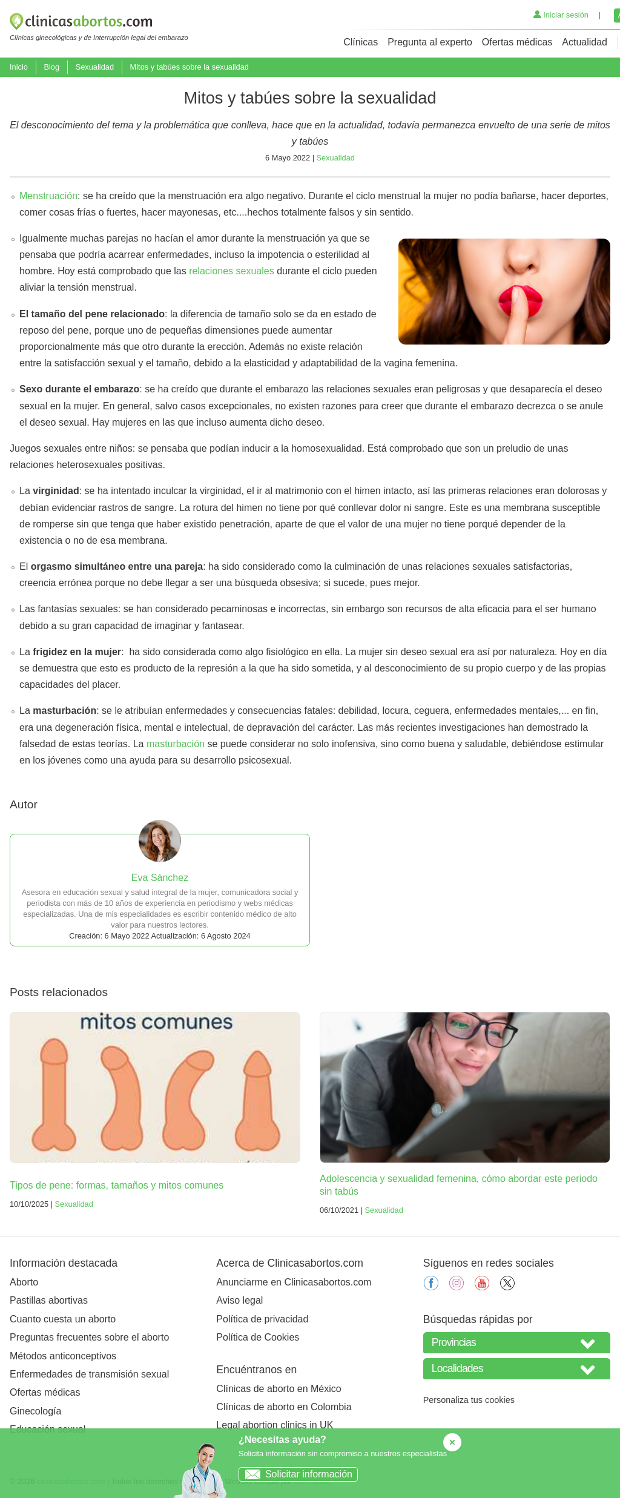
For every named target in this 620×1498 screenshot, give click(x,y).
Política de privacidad (262, 1319)
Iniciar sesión (561, 14)
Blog (51, 66)
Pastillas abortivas (49, 1300)
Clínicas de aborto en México (278, 1389)
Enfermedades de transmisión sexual (89, 1374)
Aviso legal (239, 1300)
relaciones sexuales (231, 271)
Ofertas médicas (517, 42)
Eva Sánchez (159, 878)
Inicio (19, 66)
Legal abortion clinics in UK (274, 1425)
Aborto (24, 1282)
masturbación (176, 744)
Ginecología (35, 1411)
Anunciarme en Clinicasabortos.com (293, 1282)
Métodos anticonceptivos (63, 1356)
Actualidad (584, 42)
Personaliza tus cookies (469, 1400)
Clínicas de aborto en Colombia (283, 1407)
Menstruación (48, 196)
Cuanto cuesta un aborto (63, 1319)
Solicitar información (295, 1474)
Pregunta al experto (430, 42)
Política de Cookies (257, 1337)
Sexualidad (95, 66)
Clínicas (360, 42)
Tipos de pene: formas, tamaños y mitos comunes (116, 1185)
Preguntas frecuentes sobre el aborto (89, 1337)
